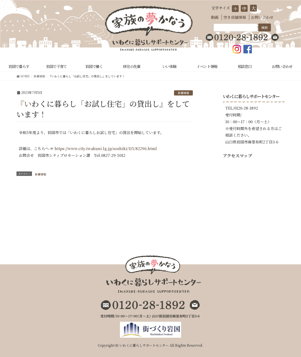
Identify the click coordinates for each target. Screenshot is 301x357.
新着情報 (183, 93)
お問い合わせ (262, 17)
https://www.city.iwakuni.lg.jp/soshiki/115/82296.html (106, 148)
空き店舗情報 (234, 17)
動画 (214, 17)
